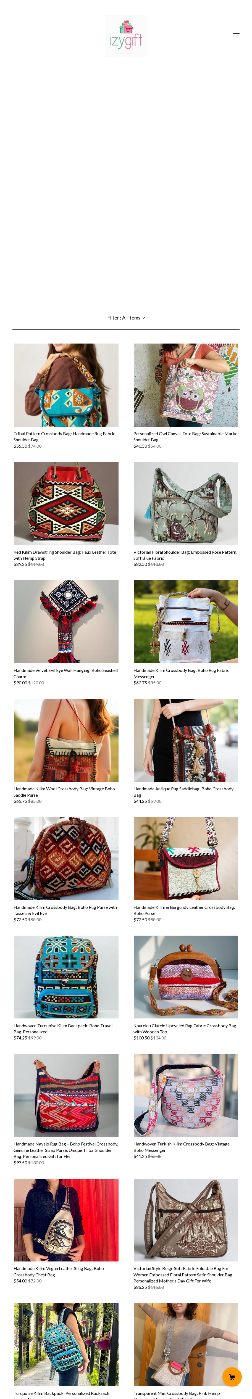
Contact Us (23, 1361)
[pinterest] (14, 1352)
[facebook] (30, 1352)
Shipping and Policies (32, 1368)
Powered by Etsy (28, 1383)
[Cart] (232, 1377)
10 (156, 1325)
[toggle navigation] (236, 36)
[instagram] (22, 1352)
